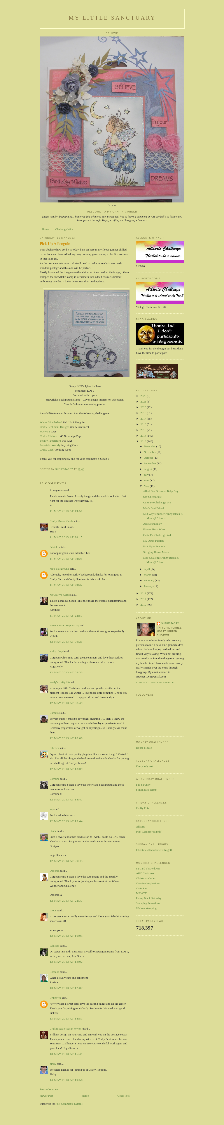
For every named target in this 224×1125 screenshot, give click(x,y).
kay (52, 809)
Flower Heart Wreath (155, 529)
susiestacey (170, 623)
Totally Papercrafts (50, 440)
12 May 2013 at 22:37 (66, 900)
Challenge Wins (64, 229)
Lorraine (55, 778)
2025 (143, 395)
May (147, 486)
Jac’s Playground (59, 568)
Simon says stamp (146, 789)
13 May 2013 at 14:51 (66, 1018)
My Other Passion (153, 540)
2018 (143, 413)
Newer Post (46, 1095)
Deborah (55, 870)
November (150, 452)
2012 (143, 593)
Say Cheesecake (152, 496)
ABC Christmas (145, 873)
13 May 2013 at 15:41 (66, 1054)
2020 (143, 407)
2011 (143, 599)
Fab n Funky (143, 784)
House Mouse (144, 747)
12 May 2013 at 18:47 (66, 799)
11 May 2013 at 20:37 (66, 584)
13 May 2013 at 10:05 (66, 935)
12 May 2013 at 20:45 (66, 860)
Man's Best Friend (153, 508)
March (148, 574)
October (149, 457)
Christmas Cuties (146, 878)
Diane (53, 831)
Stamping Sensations (148, 903)
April (147, 569)
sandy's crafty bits (60, 682)
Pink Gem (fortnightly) (149, 831)
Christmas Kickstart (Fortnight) (154, 850)
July (146, 474)
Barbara (54, 712)
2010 (143, 604)
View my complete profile (155, 682)
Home (45, 229)
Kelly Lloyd (56, 651)
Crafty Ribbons (48, 436)
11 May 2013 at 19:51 (66, 511)
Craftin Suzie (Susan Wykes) (66, 1028)
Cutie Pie (141, 888)
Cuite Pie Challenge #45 (157, 502)
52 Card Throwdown (148, 868)
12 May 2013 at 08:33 (66, 672)
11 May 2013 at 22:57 (66, 615)
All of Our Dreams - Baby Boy (160, 491)
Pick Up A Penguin (154, 546)
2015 (143, 430)
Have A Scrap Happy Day (64, 625)
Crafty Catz (46, 449)
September (150, 463)
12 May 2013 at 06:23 (66, 641)
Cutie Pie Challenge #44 (157, 535)
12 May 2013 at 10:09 (66, 738)
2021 (143, 401)
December (150, 446)
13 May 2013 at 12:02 (66, 961)
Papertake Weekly (50, 445)
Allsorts (140, 826)
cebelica (54, 748)
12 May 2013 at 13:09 (66, 769)
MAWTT (45, 431)
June (147, 480)
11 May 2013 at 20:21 (66, 558)
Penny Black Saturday (148, 898)
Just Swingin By (152, 523)
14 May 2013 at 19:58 (66, 1080)
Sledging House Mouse (156, 552)
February (149, 580)
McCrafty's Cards (60, 594)
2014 (143, 435)
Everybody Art (144, 766)
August (148, 469)
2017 (143, 418)
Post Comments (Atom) (69, 1103)
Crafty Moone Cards (61, 521)
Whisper (54, 945)
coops (53, 910)
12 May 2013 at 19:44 (66, 821)
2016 (143, 424)
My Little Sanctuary (112, 18)
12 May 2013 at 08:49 (66, 703)
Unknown (55, 997)
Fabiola (54, 547)
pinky (53, 1063)
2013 (143, 441)
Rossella (54, 971)
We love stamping (146, 908)
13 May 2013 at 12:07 (66, 988)
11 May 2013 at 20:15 (66, 537)
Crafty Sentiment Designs (54, 427)
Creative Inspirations (148, 883)
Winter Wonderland (51, 422)
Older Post (123, 1095)
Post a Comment (49, 1089)
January (149, 586)
